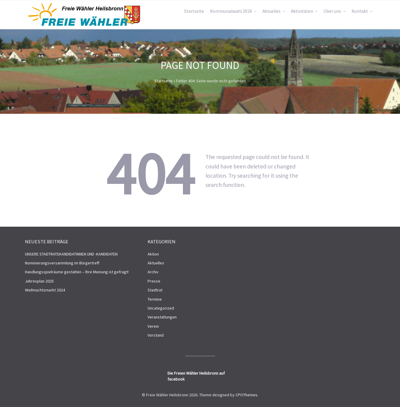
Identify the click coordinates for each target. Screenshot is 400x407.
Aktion (153, 254)
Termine (155, 299)
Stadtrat (155, 290)
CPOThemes (246, 394)
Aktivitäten (302, 11)
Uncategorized (161, 308)
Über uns (332, 11)
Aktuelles (272, 11)
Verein (153, 326)
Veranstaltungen (162, 317)
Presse (154, 281)
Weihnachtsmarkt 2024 (45, 290)
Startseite (194, 11)
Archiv (153, 272)
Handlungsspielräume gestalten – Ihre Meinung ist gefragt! (77, 272)
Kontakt (360, 11)
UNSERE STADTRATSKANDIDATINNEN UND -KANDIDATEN (71, 254)
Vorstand (156, 335)
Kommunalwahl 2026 (231, 11)
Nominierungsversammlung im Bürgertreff (62, 263)
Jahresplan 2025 (39, 281)
